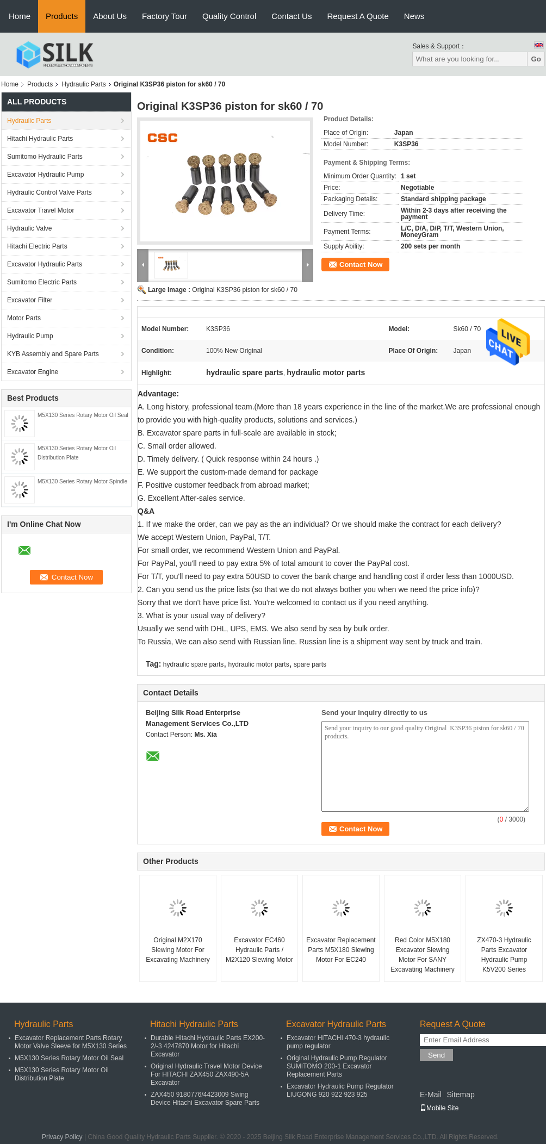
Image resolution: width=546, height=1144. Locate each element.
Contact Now (360, 264)
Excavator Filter (29, 300)
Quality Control (229, 16)
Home (19, 16)
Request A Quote (357, 16)
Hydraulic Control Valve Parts (49, 192)
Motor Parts (24, 318)
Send (436, 1055)
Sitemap (460, 1094)
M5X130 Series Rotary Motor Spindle (82, 481)
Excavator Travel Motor (40, 210)
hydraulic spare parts (193, 664)
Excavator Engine (32, 372)
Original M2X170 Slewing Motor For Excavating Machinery (177, 949)
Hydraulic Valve (29, 228)
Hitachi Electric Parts (37, 246)
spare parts (310, 664)
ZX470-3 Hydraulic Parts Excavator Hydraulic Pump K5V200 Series (504, 954)
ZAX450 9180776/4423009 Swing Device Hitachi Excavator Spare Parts (205, 1098)
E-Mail (431, 1094)
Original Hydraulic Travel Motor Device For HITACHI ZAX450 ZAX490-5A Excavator (206, 1074)
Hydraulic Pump (30, 336)
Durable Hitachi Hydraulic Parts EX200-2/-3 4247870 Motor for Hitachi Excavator (208, 1046)
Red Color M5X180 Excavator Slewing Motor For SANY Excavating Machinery (422, 954)
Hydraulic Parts (83, 84)
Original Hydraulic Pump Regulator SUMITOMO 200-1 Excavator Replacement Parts (337, 1066)
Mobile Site (439, 1108)
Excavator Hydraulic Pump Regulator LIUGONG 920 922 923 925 (340, 1090)
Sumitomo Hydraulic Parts (45, 156)
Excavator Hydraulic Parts (44, 264)
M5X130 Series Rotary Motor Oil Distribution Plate (62, 1074)
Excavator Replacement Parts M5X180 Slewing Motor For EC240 (340, 949)
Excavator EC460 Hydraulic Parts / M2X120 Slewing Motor (259, 949)
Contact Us (291, 16)
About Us (110, 16)
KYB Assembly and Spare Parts (53, 354)
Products (62, 16)
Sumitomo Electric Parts (42, 282)
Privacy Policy (62, 1137)
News (414, 16)
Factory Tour (164, 16)
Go (536, 59)
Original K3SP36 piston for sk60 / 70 (244, 290)
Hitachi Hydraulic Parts (40, 138)
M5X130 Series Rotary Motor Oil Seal (83, 415)
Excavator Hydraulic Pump (45, 174)
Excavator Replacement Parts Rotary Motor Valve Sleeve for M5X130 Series (71, 1042)
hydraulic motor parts (258, 664)
